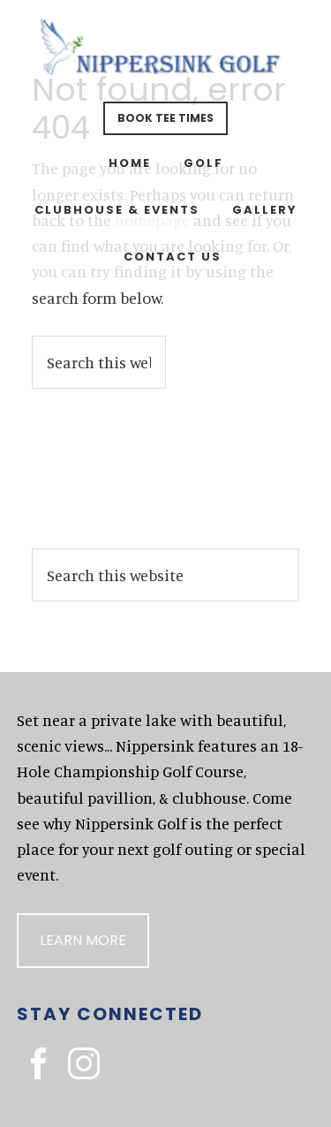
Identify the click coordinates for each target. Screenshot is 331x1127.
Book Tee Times (165, 117)
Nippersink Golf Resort (166, 53)
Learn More (83, 940)
